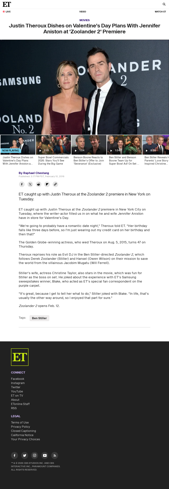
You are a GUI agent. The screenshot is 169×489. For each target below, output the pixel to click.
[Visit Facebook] (14, 456)
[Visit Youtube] (44, 456)
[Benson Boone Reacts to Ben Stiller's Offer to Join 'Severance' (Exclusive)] (88, 151)
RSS (14, 408)
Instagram (18, 383)
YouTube (17, 391)
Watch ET (160, 11)
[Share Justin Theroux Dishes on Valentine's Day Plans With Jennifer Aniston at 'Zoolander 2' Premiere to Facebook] (22, 184)
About (15, 400)
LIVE (8, 11)
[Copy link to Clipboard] (55, 184)
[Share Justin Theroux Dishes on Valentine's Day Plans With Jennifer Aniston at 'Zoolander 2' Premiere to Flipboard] (47, 184)
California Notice (22, 435)
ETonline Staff (20, 404)
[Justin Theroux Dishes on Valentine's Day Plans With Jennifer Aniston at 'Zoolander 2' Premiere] (17, 151)
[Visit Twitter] (24, 456)
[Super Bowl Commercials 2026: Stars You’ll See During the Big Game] (53, 151)
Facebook (17, 379)
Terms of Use (20, 423)
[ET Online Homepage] (8, 4)
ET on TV (17, 396)
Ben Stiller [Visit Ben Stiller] (39, 318)
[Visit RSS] (54, 456)
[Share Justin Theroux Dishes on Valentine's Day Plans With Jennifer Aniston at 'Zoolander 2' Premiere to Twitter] (30, 184)
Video (82, 11)
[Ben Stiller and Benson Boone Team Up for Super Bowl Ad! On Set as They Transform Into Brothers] (124, 151)
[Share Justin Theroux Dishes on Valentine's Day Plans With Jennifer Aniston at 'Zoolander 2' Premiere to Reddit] (38, 184)
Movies (85, 20)
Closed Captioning (23, 431)
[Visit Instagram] (34, 456)
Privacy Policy (20, 427)
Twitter (15, 387)
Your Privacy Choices (25, 439)
